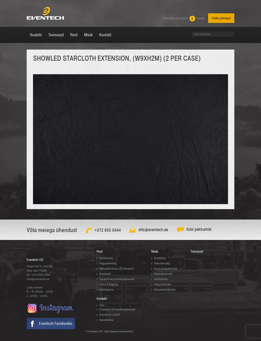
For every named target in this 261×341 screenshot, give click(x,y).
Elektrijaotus (106, 290)
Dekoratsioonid (163, 274)
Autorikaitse (106, 320)
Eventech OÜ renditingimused (117, 309)
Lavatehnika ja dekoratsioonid (116, 279)
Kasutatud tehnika (164, 290)
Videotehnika (162, 263)
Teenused (197, 251)
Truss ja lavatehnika (165, 269)
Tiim (101, 305)
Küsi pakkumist (199, 229)
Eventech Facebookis (55, 323)
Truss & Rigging (108, 284)
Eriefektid (105, 274)
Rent (100, 251)
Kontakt (102, 298)
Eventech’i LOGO (109, 315)
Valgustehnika (107, 263)
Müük (154, 251)
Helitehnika (106, 258)
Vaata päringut (221, 18)
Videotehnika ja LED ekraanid (116, 269)
